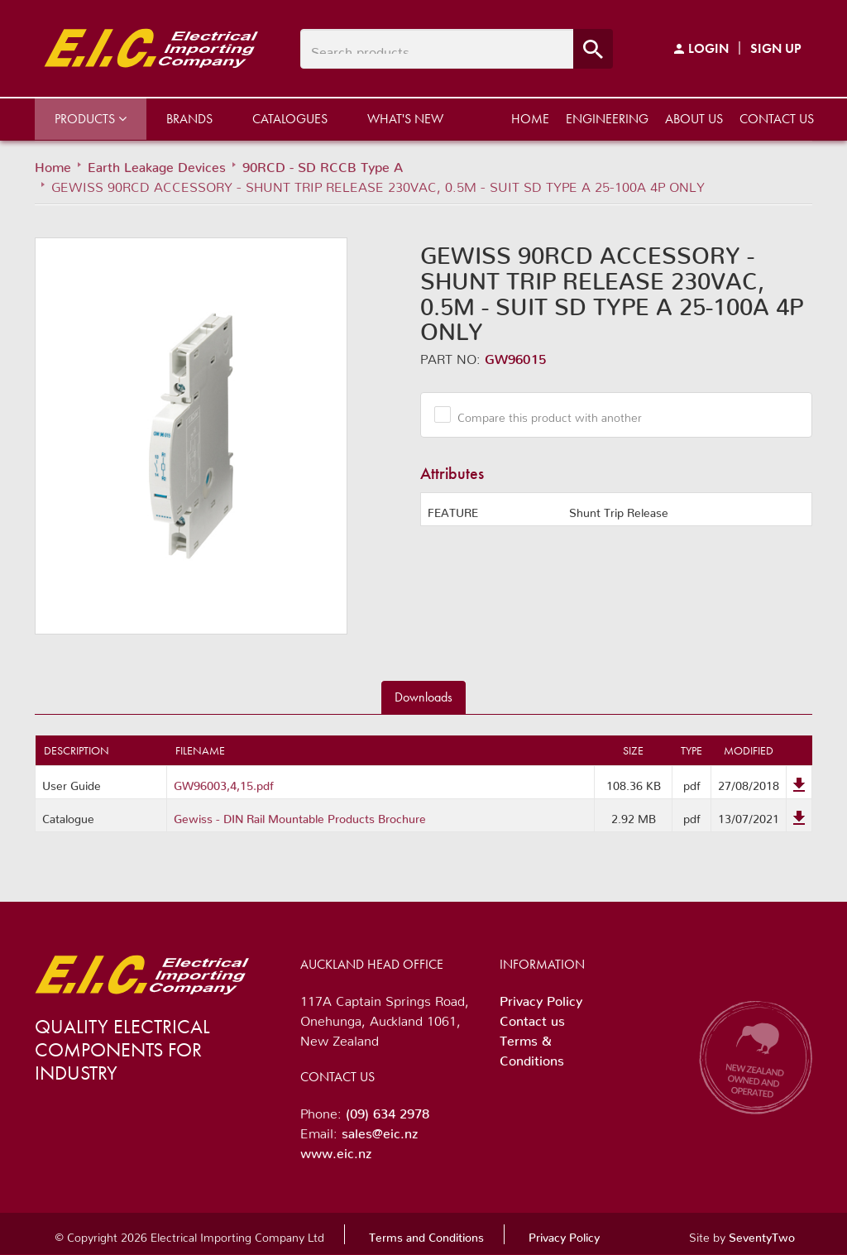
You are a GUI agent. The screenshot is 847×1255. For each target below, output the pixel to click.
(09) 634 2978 (387, 1110)
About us (694, 118)
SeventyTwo (762, 1234)
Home (530, 118)
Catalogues (290, 118)
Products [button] (91, 118)
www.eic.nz (335, 1150)
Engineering (607, 118)
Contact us (776, 118)
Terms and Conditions (426, 1234)
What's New (405, 118)
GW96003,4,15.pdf (224, 782)
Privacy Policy (541, 998)
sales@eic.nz (380, 1130)
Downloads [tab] (423, 697)
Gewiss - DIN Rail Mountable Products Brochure (300, 816)
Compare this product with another (543, 414)
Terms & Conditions (532, 1047)
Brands (189, 118)
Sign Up (776, 48)
